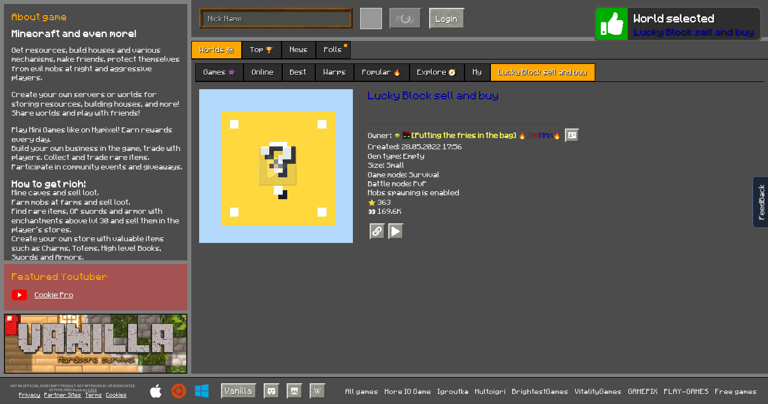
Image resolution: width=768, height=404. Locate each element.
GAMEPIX (643, 391)
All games (362, 391)
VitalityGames (598, 391)
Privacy (29, 394)
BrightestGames (540, 391)
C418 (92, 390)
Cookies (116, 394)
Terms (93, 394)
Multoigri (490, 391)
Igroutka (453, 391)
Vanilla (238, 390)
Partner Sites (62, 394)
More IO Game (408, 391)
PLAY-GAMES (686, 391)
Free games (736, 391)
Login (447, 18)
